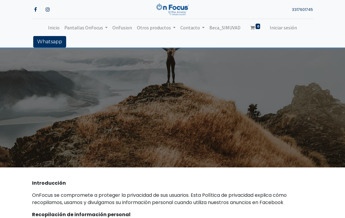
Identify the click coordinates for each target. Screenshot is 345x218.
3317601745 (302, 9)
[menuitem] (54, 27)
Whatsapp (49, 42)
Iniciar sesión (283, 28)
